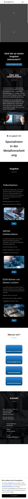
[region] (14, 488)
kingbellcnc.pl (11, 483)
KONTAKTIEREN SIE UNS (14, 64)
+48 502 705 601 (10, 431)
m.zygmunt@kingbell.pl (13, 437)
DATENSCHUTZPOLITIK (8, 486)
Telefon (8, 429)
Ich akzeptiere (14, 495)
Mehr (14, 223)
